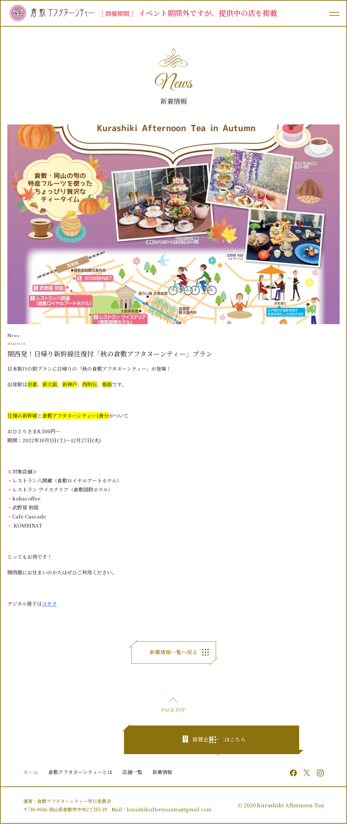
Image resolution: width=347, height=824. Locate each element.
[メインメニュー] (333, 13)
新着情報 (162, 771)
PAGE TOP (173, 710)
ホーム (30, 771)
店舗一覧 (132, 771)
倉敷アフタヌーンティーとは (80, 771)
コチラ (49, 603)
